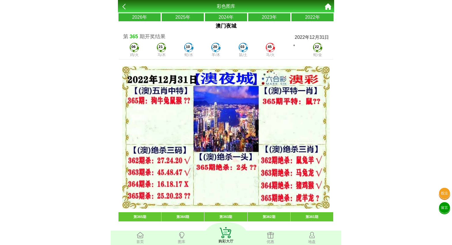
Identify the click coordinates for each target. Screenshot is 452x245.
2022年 (312, 17)
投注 (444, 193)
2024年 (226, 17)
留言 (444, 208)
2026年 (139, 17)
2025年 (182, 17)
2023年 (269, 17)
